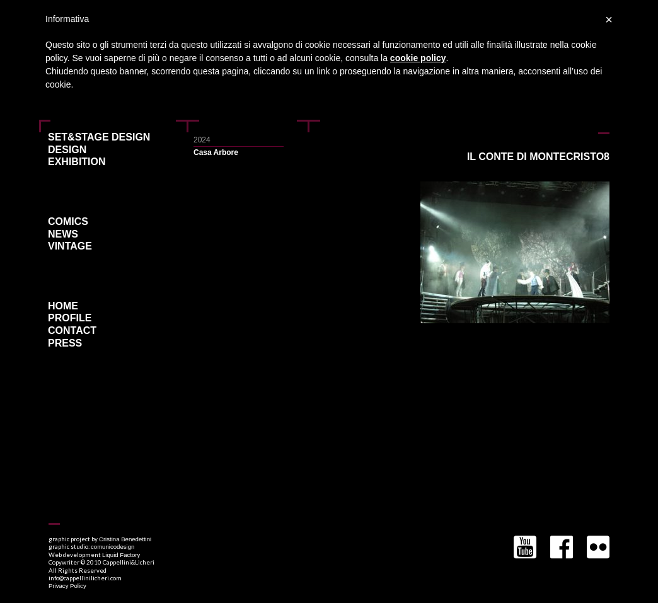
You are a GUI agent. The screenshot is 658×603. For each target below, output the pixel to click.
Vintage (70, 246)
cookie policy (418, 58)
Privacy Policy (67, 585)
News (63, 234)
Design (67, 150)
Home (63, 306)
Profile (69, 318)
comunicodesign (112, 546)
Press (65, 343)
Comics (68, 222)
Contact (72, 331)
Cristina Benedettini (125, 539)
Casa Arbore (215, 152)
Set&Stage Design (99, 137)
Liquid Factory (121, 554)
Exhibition (77, 162)
